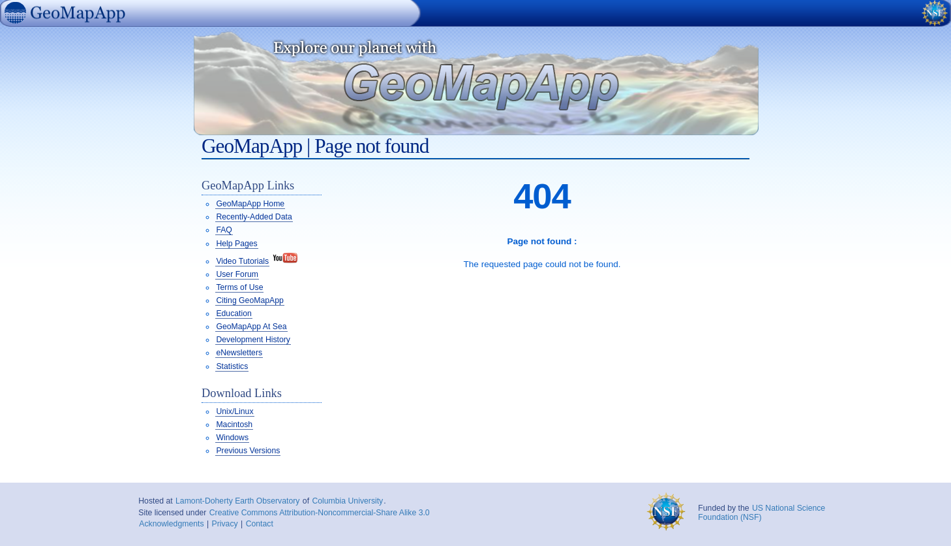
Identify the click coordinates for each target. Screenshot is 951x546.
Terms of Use (239, 287)
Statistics (232, 366)
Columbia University (347, 501)
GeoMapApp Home (250, 203)
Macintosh (234, 424)
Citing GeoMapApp (249, 300)
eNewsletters (239, 352)
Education (233, 313)
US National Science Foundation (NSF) (761, 513)
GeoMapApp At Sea (251, 326)
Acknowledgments (171, 523)
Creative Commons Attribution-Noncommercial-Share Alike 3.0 (319, 512)
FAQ (224, 229)
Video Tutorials (242, 261)
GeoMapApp (6, 28)
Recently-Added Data (254, 216)
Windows (232, 437)
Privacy (225, 523)
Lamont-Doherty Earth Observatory (237, 501)
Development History (253, 339)
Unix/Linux (234, 411)
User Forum (237, 274)
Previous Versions (248, 450)
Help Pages (236, 243)
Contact (259, 523)
